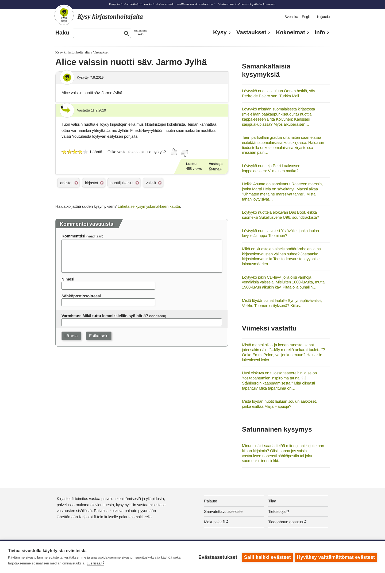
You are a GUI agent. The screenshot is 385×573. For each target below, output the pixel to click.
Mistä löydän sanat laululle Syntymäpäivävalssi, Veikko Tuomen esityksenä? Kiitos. (282, 303)
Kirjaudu (323, 17)
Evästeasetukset (217, 557)
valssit (151, 182)
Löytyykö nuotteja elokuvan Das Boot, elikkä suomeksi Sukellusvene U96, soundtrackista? (280, 215)
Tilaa (272, 501)
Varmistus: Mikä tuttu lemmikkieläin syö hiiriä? (104, 315)
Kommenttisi (73, 236)
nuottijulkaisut (121, 182)
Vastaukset (251, 32)
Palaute (210, 501)
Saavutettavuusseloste (223, 511)
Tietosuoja (277, 511)
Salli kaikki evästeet (266, 557)
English (307, 17)
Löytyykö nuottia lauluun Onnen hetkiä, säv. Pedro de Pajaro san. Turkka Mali (279, 93)
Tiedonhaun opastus (285, 522)
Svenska (291, 17)
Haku (62, 32)
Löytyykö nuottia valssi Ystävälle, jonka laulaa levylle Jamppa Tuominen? (280, 233)
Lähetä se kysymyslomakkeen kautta (149, 206)
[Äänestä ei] (184, 153)
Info (320, 32)
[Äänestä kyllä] (174, 151)
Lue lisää (94, 563)
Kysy (220, 32)
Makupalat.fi (214, 522)
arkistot (66, 182)
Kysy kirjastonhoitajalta (72, 52)
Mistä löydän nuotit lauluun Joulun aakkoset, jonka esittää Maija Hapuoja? (279, 404)
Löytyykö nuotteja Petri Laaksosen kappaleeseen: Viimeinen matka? (271, 168)
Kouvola (215, 169)
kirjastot (91, 182)
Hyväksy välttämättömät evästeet (336, 557)
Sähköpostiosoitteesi (81, 296)
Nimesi (67, 279)
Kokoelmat (290, 32)
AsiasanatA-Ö (140, 32)
